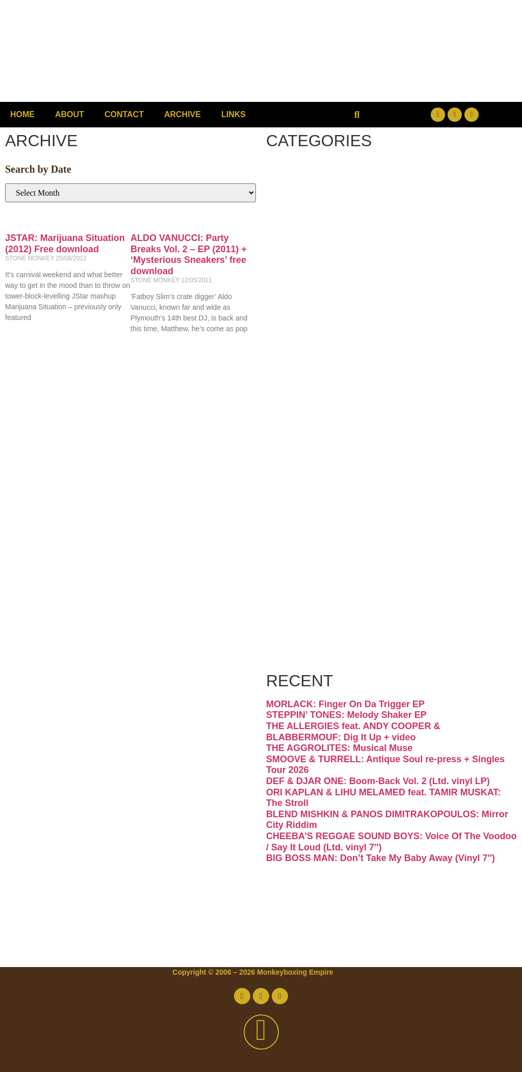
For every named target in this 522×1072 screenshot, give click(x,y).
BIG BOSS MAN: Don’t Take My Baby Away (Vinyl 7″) (380, 858)
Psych (319, 479)
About (69, 114)
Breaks (325, 180)
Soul (308, 565)
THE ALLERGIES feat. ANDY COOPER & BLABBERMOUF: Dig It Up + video (353, 731)
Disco (316, 222)
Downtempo (361, 265)
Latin (311, 436)
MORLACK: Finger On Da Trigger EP (345, 704)
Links (233, 114)
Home (22, 114)
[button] (357, 115)
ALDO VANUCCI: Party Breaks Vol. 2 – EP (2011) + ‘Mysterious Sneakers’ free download (188, 254)
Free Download (382, 650)
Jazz (307, 394)
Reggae (329, 522)
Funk (311, 308)
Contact (124, 114)
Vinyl (311, 608)
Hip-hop (332, 351)
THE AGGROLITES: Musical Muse (339, 748)
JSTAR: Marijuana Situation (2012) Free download (65, 243)
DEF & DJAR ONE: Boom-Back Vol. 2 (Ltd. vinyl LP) (378, 781)
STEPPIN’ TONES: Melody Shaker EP (346, 715)
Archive (182, 114)
